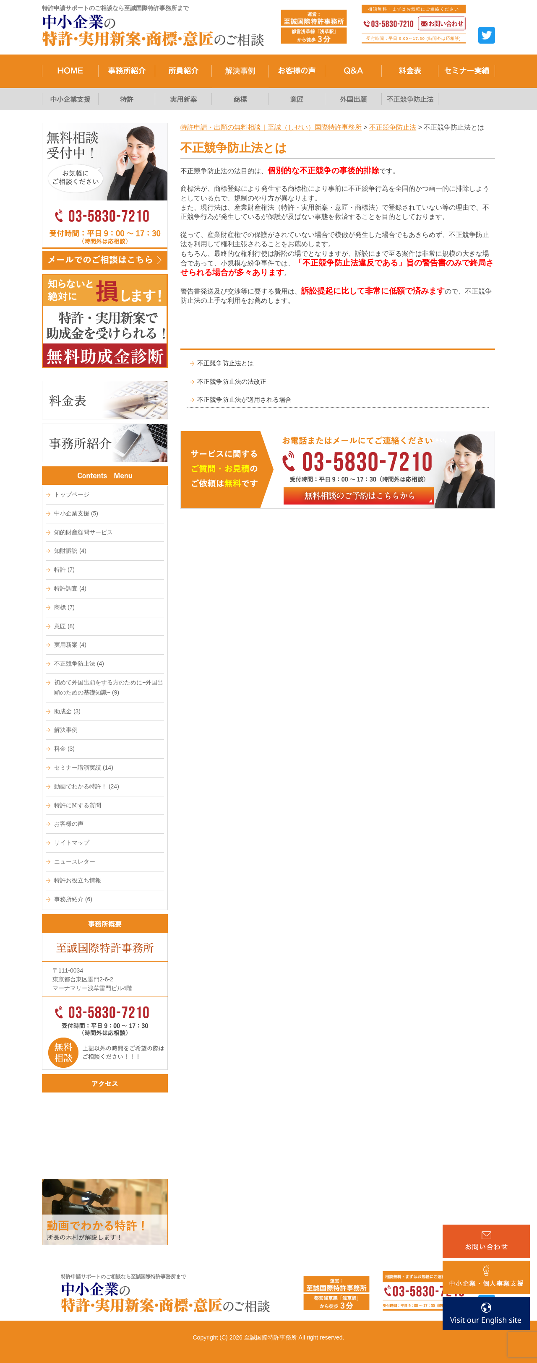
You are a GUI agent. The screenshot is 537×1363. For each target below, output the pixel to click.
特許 (64, 569)
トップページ (71, 494)
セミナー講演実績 (83, 767)
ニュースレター (74, 861)
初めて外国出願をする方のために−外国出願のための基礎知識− (108, 687)
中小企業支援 (76, 513)
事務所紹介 (73, 899)
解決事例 (66, 729)
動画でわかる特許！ (86, 786)
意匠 (64, 626)
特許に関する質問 (77, 805)
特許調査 (70, 588)
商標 (64, 607)
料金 (64, 748)
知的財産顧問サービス (83, 532)
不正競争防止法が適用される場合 (244, 399)
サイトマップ (71, 842)
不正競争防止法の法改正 (231, 381)
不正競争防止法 (79, 663)
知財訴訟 (70, 550)
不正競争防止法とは (225, 363)
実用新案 (70, 644)
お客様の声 (68, 823)
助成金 (67, 711)
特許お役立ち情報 (77, 880)
